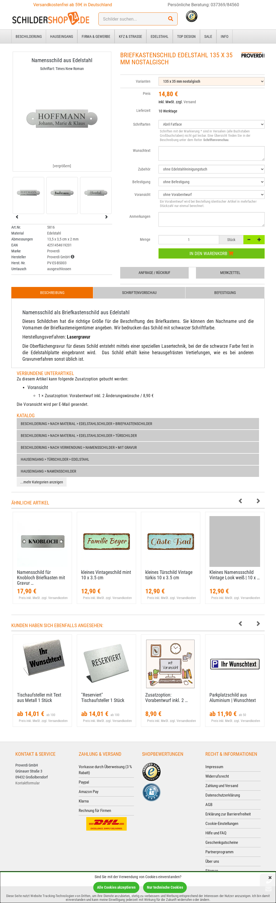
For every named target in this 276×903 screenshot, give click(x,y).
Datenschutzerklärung (222, 795)
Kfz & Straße (130, 36)
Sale (208, 36)
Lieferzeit (143, 110)
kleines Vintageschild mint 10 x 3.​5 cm (106, 574)
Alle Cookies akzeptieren (116, 887)
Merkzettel (230, 272)
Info (224, 36)
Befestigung (225, 292)
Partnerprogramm (219, 852)
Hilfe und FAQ (215, 833)
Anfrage (154, 272)
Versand (190, 102)
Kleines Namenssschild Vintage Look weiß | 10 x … (234, 574)
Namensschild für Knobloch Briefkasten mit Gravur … (41, 577)
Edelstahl (159, 36)
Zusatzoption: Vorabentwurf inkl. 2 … (166, 697)
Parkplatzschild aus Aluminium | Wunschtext (232, 697)
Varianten (143, 81)
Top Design (186, 36)
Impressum (214, 766)
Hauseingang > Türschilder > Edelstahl (55, 459)
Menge (145, 239)
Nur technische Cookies (165, 887)
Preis (146, 93)
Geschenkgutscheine (221, 842)
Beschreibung (52, 292)
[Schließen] (270, 878)
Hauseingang (61, 36)
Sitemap (211, 870)
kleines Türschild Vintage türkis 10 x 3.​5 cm (168, 574)
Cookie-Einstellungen (221, 823)
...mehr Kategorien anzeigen (41, 482)
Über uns (212, 861)
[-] (248, 239)
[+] (259, 239)
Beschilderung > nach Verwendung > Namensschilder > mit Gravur (79, 447)
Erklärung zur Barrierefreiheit (228, 814)
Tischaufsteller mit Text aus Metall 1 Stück (39, 697)
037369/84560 (225, 4)
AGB (208, 804)
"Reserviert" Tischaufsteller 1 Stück (102, 697)
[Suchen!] (170, 19)
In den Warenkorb (211, 253)
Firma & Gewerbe (96, 36)
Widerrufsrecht (217, 776)
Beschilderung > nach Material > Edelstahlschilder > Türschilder (79, 435)
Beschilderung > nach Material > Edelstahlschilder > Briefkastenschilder (86, 424)
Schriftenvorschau (139, 292)
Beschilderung (29, 36)
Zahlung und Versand (221, 785)
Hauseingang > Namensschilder (48, 471)
